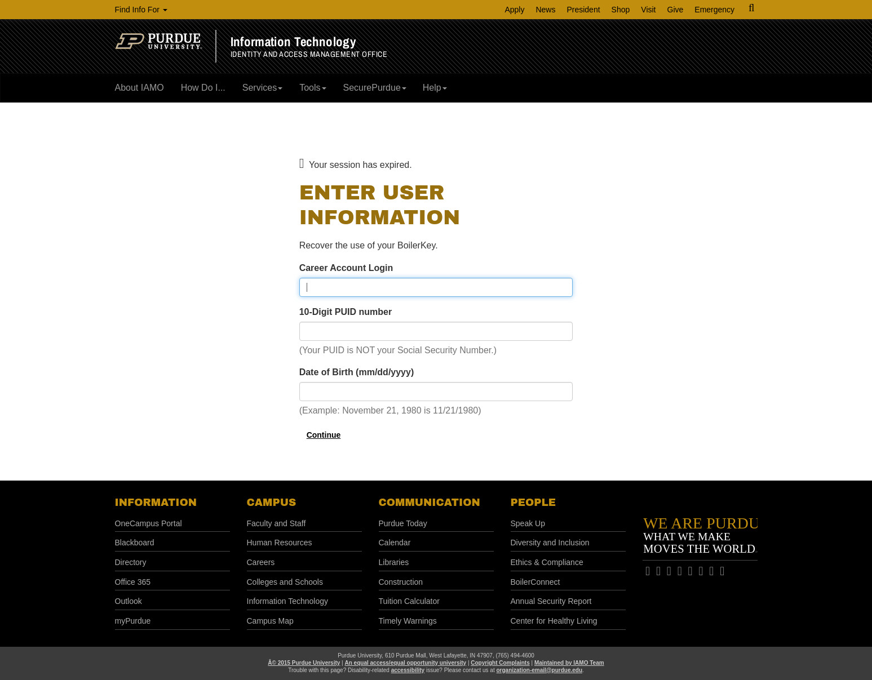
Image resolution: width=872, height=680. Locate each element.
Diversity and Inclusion (550, 542)
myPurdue (133, 620)
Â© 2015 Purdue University (304, 663)
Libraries (394, 562)
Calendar (395, 542)
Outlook (128, 601)
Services (262, 87)
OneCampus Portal (148, 523)
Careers (261, 562)
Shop (621, 9)
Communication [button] (429, 502)
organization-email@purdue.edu (539, 670)
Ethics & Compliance (547, 562)
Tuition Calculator (409, 601)
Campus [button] (271, 502)
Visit (648, 9)
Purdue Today (403, 523)
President (583, 9)
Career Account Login (346, 268)
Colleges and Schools (285, 581)
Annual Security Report (551, 601)
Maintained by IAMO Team (569, 663)
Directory (131, 562)
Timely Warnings (408, 620)
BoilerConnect (535, 581)
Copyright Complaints (500, 663)
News (545, 9)
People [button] (533, 502)
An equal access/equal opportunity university (406, 663)
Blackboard (134, 542)
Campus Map (270, 620)
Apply (514, 9)
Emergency (714, 9)
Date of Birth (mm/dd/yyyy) (356, 372)
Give (675, 9)
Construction (401, 581)
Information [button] (156, 502)
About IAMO (139, 87)
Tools (312, 87)
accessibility (407, 670)
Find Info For (141, 9)
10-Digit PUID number (345, 312)
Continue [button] (324, 434)
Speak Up (528, 523)
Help (435, 87)
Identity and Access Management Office (309, 54)
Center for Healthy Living (554, 620)
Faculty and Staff (276, 523)
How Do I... (203, 87)
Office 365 (133, 581)
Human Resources (279, 542)
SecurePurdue (374, 87)
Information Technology (293, 42)
